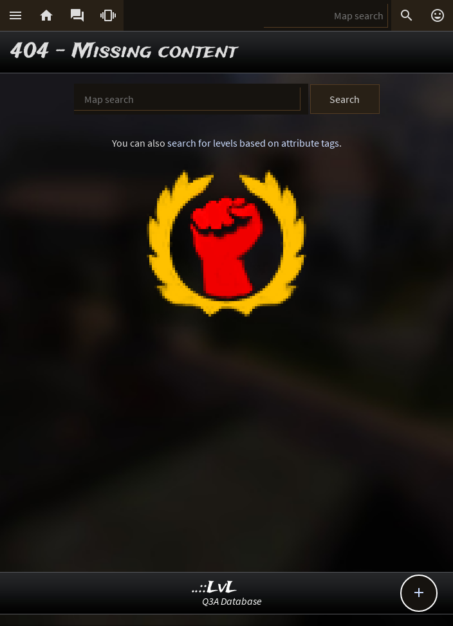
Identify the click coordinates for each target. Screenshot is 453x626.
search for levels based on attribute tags (253, 142)
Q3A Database (232, 600)
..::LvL (214, 587)
